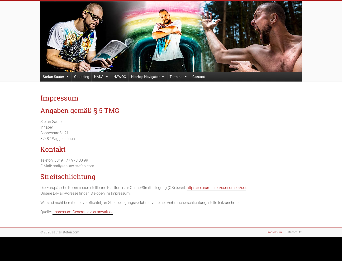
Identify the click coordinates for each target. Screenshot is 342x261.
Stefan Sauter (56, 77)
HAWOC (120, 77)
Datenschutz (294, 232)
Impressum (274, 232)
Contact (198, 77)
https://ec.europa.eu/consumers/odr (216, 187)
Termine (178, 77)
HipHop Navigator (148, 77)
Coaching (81, 77)
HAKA (101, 77)
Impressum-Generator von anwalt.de (82, 212)
